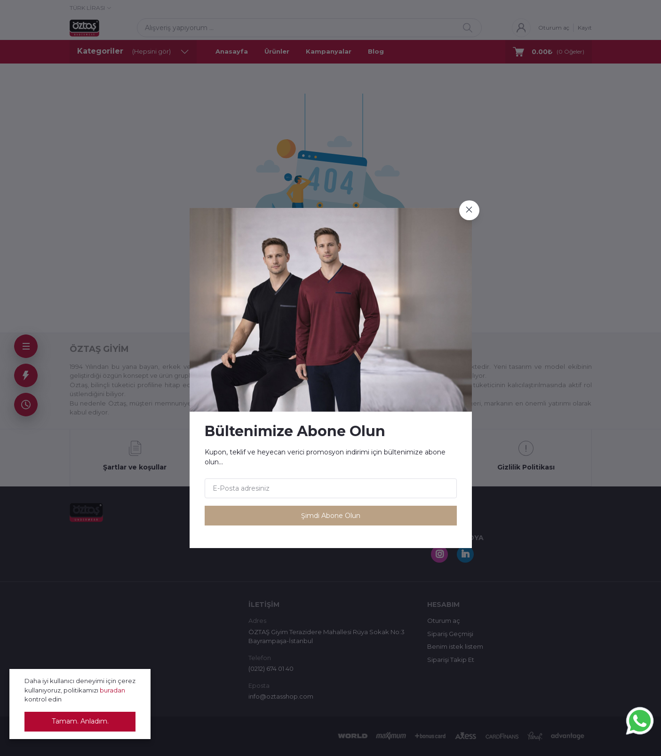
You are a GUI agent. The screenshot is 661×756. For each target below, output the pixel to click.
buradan (112, 690)
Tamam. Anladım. (80, 721)
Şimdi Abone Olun (330, 515)
